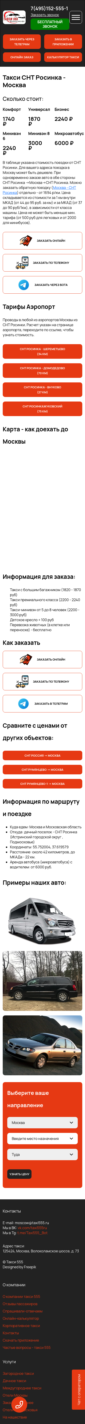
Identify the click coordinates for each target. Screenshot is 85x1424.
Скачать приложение (21, 1340)
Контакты (11, 1332)
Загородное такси (18, 1373)
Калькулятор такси (63, 57)
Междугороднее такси (22, 1388)
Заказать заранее (18, 1402)
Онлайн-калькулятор (21, 1318)
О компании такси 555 (21, 1296)
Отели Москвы (15, 1395)
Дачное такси (14, 1380)
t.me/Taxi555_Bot (32, 1232)
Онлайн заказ (21, 57)
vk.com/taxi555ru (32, 1227)
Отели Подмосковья (20, 1409)
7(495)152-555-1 (49, 8)
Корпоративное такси (21, 1325)
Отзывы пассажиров (20, 1303)
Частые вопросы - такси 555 (27, 1347)
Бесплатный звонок (49, 24)
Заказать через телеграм (22, 41)
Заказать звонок (45, 14)
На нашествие (15, 1417)
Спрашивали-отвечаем (23, 1311)
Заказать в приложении (63, 41)
